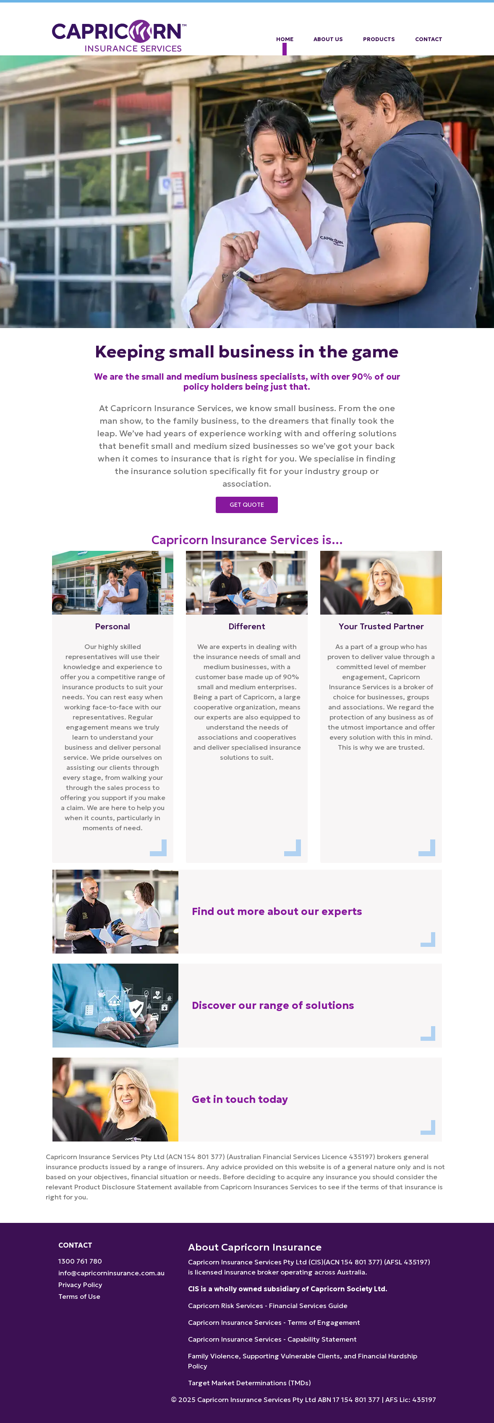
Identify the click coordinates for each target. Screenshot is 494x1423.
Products (379, 39)
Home (284, 39)
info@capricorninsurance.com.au (111, 1273)
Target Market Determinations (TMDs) (249, 1383)
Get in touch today (240, 1100)
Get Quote (247, 504)
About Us (328, 39)
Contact (428, 39)
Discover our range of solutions (273, 1006)
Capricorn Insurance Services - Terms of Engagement (274, 1322)
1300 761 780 (80, 1261)
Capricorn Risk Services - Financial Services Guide (268, 1305)
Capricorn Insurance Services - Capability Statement (272, 1339)
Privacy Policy (80, 1284)
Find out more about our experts (277, 912)
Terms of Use (79, 1296)
